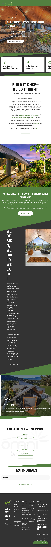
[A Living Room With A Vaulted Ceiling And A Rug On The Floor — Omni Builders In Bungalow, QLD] (38, 247)
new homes (24, 408)
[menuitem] (19, 517)
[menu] (3, 3)
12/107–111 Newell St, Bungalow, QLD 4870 (42, 533)
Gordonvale (25, 117)
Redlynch (32, 117)
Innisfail (33, 115)
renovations (36, 123)
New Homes (10, 405)
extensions (32, 122)
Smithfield (19, 117)
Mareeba (21, 115)
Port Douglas (27, 115)
